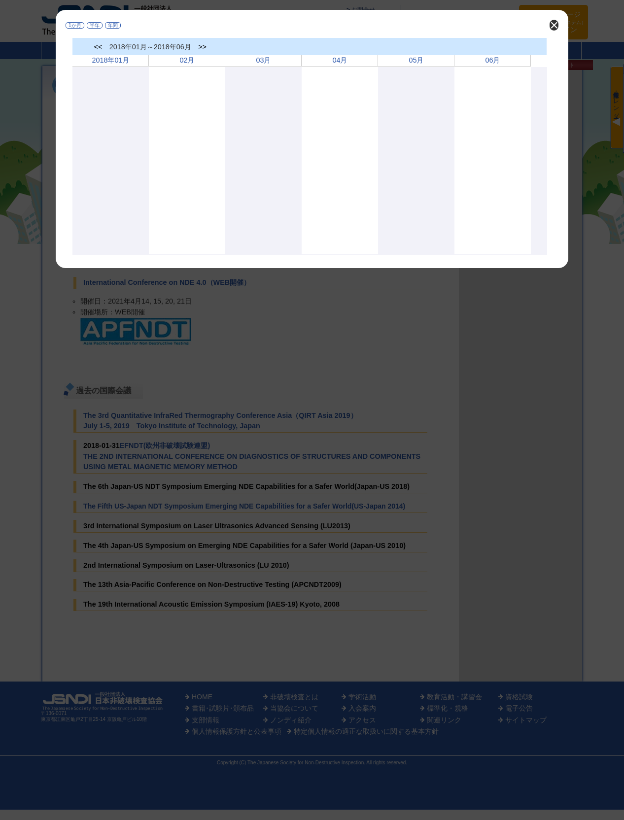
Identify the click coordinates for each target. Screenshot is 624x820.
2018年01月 (110, 60)
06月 (492, 60)
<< (98, 47)
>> (202, 47)
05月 (416, 60)
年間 (113, 25)
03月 (263, 60)
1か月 (75, 25)
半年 (95, 25)
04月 (339, 60)
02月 (186, 60)
